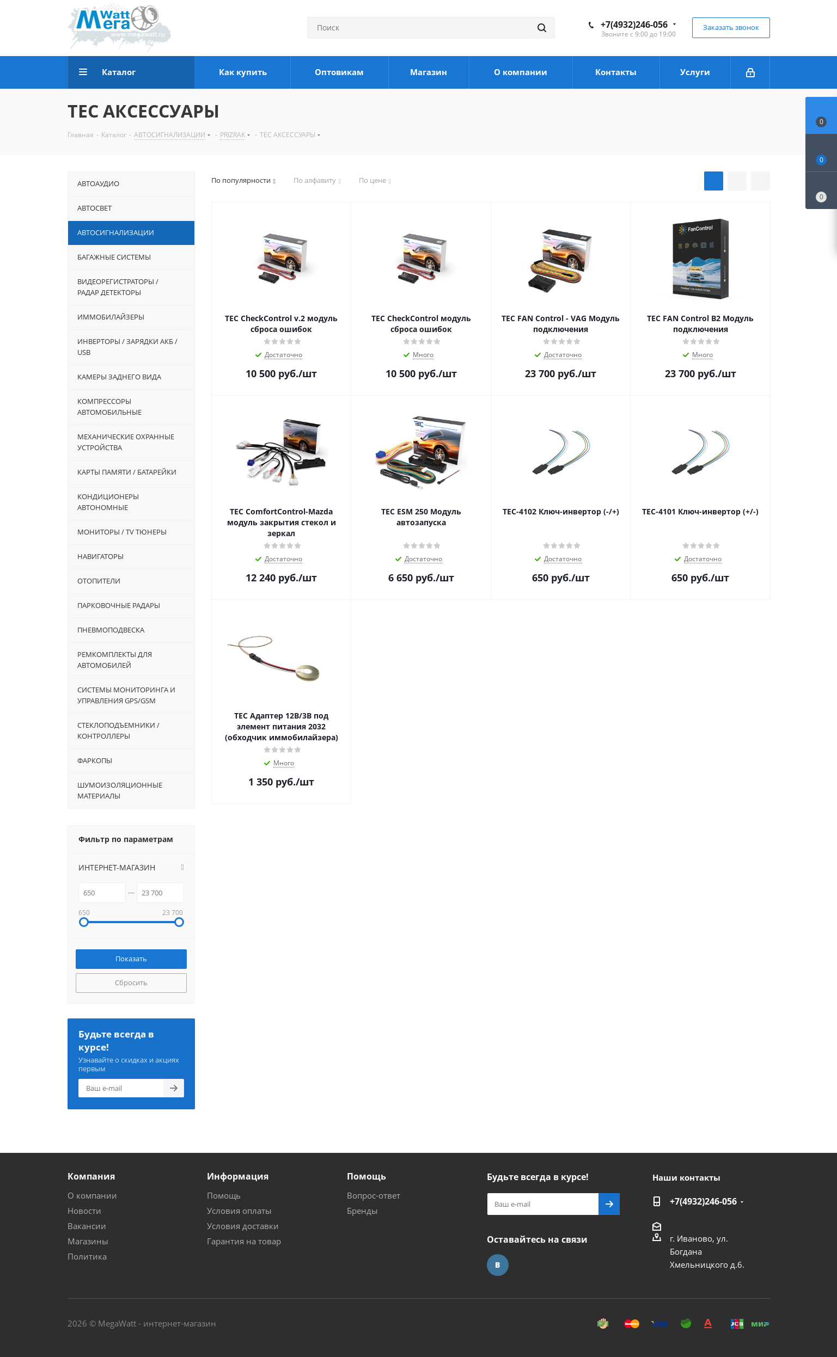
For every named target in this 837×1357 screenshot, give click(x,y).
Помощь (224, 1195)
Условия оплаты (239, 1210)
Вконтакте (498, 1265)
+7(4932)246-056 (634, 24)
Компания (91, 1176)
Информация (237, 1176)
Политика (87, 1256)
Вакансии (87, 1225)
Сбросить (131, 982)
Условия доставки (243, 1225)
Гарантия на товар (244, 1241)
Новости (84, 1210)
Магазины (88, 1241)
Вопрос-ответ (373, 1195)
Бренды (362, 1210)
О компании (92, 1195)
